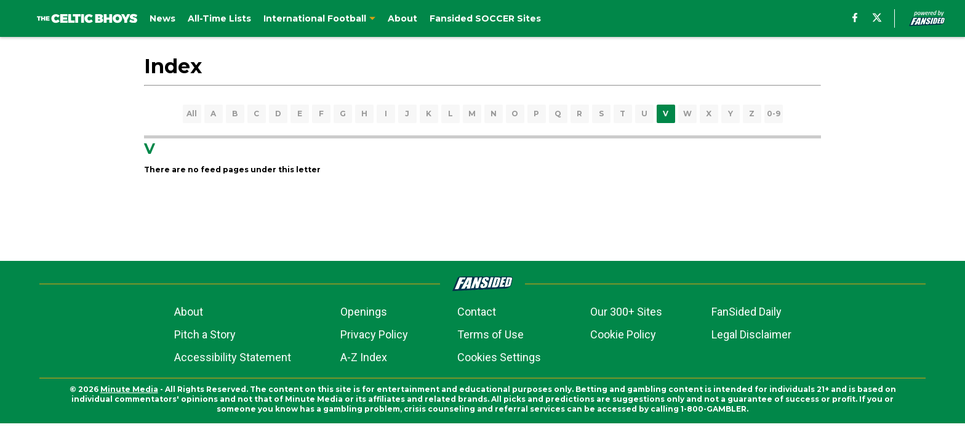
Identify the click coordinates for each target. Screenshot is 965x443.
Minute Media (129, 389)
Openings (363, 311)
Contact (476, 311)
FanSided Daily (746, 311)
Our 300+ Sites (626, 311)
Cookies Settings (499, 357)
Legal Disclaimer (751, 334)
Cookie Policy (623, 334)
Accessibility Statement (232, 357)
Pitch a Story (205, 334)
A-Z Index (363, 357)
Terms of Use (490, 334)
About (188, 311)
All (191, 113)
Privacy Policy (374, 334)
